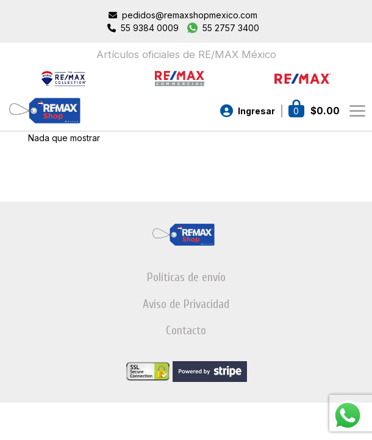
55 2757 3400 (230, 28)
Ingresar (256, 111)
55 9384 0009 (150, 28)
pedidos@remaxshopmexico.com (189, 15)
